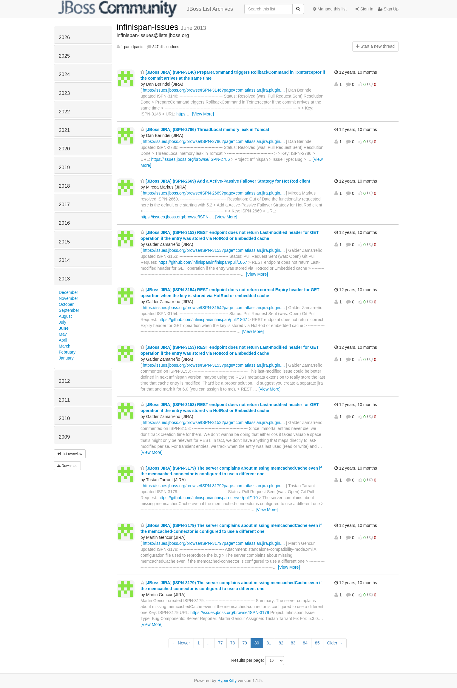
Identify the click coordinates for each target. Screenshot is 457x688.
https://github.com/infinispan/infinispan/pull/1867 (202, 262)
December (68, 292)
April (63, 340)
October (66, 304)
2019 (64, 167)
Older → (334, 643)
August (65, 316)
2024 (64, 74)
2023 (64, 93)
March (64, 346)
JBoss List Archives (145, 8)
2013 (64, 279)
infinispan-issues (149, 27)
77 (220, 643)
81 (269, 643)
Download (67, 466)
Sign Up (388, 9)
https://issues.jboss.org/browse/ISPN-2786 (190, 159)
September (69, 310)
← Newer (181, 643)
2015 (64, 242)
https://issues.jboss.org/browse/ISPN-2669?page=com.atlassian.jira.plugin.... (214, 193)
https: (181, 114)
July (62, 322)
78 (232, 643)
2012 (64, 381)
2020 (64, 149)
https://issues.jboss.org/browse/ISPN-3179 (229, 612)
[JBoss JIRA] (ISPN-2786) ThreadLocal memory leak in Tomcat (205, 129)
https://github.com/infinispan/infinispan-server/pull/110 (208, 497)
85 (317, 643)
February (67, 352)
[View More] (203, 114)
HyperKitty (227, 680)
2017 (64, 204)
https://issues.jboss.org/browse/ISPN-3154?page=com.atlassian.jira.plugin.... (214, 307)
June (64, 328)
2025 (64, 56)
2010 (64, 418)
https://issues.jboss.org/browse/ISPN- (175, 217)
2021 (64, 130)
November (68, 298)
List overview (69, 454)
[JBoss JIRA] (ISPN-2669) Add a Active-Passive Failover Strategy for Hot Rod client (225, 181)
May (63, 334)
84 (305, 643)
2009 (64, 437)
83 (293, 643)
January (66, 358)
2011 (64, 400)
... (209, 643)
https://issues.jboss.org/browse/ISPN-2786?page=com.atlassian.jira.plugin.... (214, 141)
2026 (64, 37)
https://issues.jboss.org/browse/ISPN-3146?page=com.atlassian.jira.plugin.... (214, 90)
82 (281, 643)
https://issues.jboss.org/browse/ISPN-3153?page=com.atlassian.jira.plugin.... (214, 250)
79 (244, 643)
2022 (64, 112)
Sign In (364, 9)
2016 (64, 223)
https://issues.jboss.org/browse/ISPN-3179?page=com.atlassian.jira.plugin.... (214, 485)
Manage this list (330, 9)
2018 (64, 186)
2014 (64, 260)
